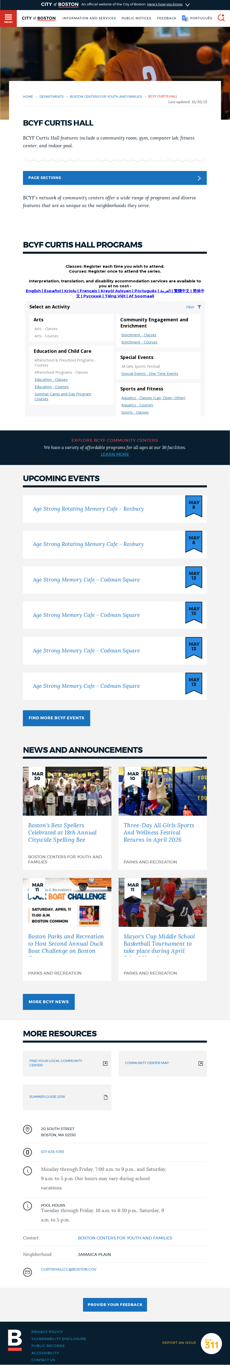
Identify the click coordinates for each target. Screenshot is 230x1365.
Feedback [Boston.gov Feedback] (166, 18)
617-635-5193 (52, 1152)
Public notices (136, 18)
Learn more (115, 454)
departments (51, 96)
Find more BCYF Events (56, 718)
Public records (48, 1346)
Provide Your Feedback (115, 1305)
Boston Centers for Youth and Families (106, 96)
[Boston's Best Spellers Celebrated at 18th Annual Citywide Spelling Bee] (67, 818)
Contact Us (43, 1360)
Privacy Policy (47, 1332)
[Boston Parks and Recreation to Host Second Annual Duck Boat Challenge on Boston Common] (67, 929)
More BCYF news (49, 1002)
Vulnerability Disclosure (58, 1339)
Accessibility (45, 1353)
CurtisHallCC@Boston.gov (68, 1269)
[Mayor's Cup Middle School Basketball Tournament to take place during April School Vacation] (162, 929)
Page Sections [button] (114, 178)
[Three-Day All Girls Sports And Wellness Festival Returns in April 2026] (162, 818)
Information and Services (89, 18)
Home (28, 96)
